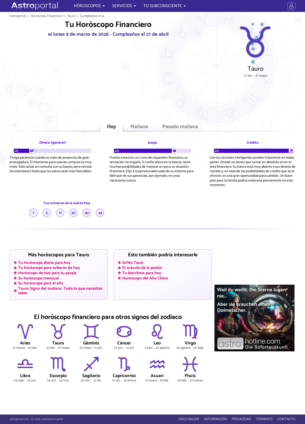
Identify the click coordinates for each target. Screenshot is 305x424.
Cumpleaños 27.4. (92, 16)
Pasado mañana (180, 127)
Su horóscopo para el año (40, 283)
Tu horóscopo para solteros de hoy (49, 267)
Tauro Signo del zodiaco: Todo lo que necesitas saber (60, 290)
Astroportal (18, 16)
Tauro (71, 16)
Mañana (139, 127)
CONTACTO (286, 419)
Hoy (111, 127)
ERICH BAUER (188, 419)
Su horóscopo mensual (38, 278)
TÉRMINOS (264, 419)
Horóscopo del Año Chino (145, 278)
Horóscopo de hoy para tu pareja (47, 272)
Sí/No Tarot (132, 262)
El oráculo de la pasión (142, 267)
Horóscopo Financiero (46, 16)
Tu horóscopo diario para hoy (44, 262)
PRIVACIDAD (241, 419)
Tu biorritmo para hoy (141, 272)
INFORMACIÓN (215, 419)
